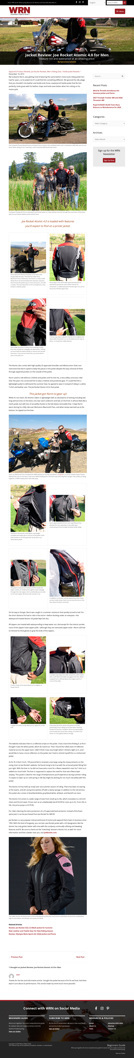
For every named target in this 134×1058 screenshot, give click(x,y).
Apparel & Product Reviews (19, 71)
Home (91, 1023)
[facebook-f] (76, 2)
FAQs (91, 1029)
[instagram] (80, 2)
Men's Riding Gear (54, 71)
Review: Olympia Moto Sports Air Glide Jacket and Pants (32, 934)
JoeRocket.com (50, 832)
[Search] (124, 3)
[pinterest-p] (83, 2)
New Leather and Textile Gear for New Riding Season (31, 931)
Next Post (81, 957)
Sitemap (111, 1026)
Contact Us (112, 1029)
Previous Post (16, 957)
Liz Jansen (61, 474)
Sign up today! (54, 1029)
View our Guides (15, 1031)
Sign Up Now (109, 160)
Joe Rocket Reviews (38, 71)
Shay (18, 975)
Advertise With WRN (115, 1023)
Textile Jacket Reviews (70, 71)
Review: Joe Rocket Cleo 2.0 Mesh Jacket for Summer (30, 928)
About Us (92, 1026)
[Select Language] (97, 2)
